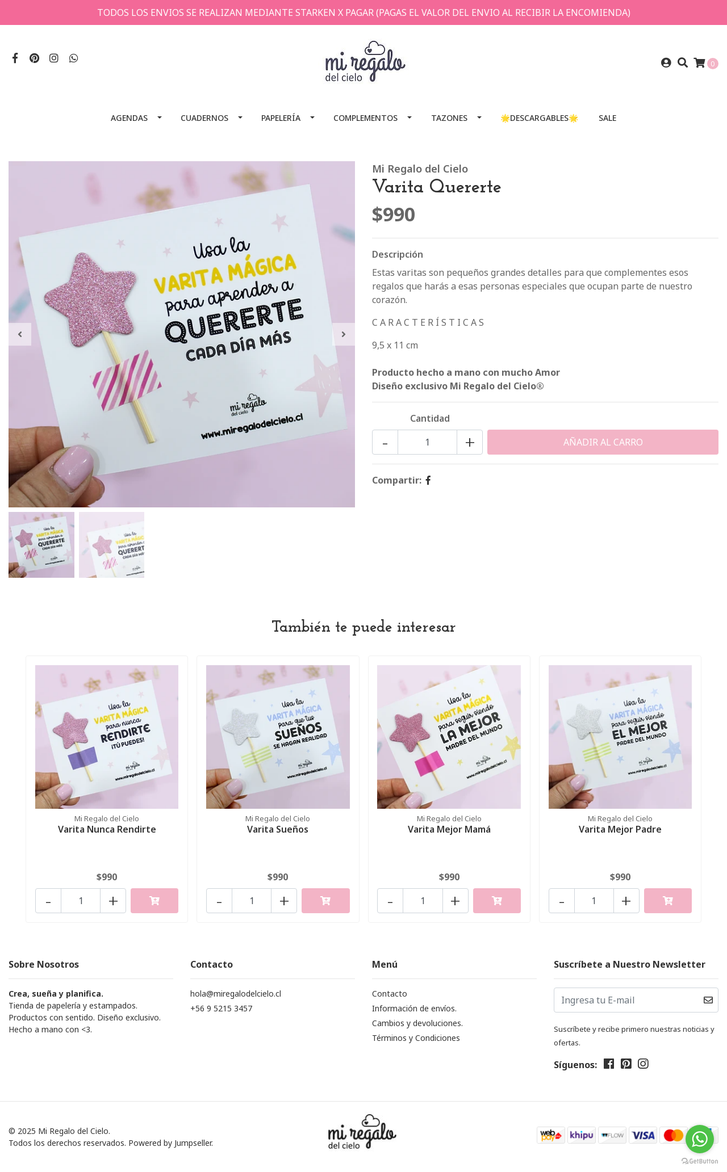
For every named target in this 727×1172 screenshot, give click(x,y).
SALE (607, 117)
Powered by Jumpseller (169, 1142)
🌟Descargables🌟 (539, 117)
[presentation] (20, 334)
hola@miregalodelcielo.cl (235, 993)
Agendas (129, 117)
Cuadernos (204, 117)
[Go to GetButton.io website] (700, 1160)
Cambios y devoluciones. (417, 1023)
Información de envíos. (414, 1008)
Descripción (397, 254)
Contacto (389, 993)
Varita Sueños (277, 829)
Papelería (280, 117)
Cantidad (430, 418)
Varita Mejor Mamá (449, 829)
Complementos (365, 117)
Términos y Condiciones (416, 1037)
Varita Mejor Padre (620, 829)
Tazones (449, 117)
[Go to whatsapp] (700, 1139)
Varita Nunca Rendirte (107, 829)
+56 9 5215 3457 (221, 1008)
